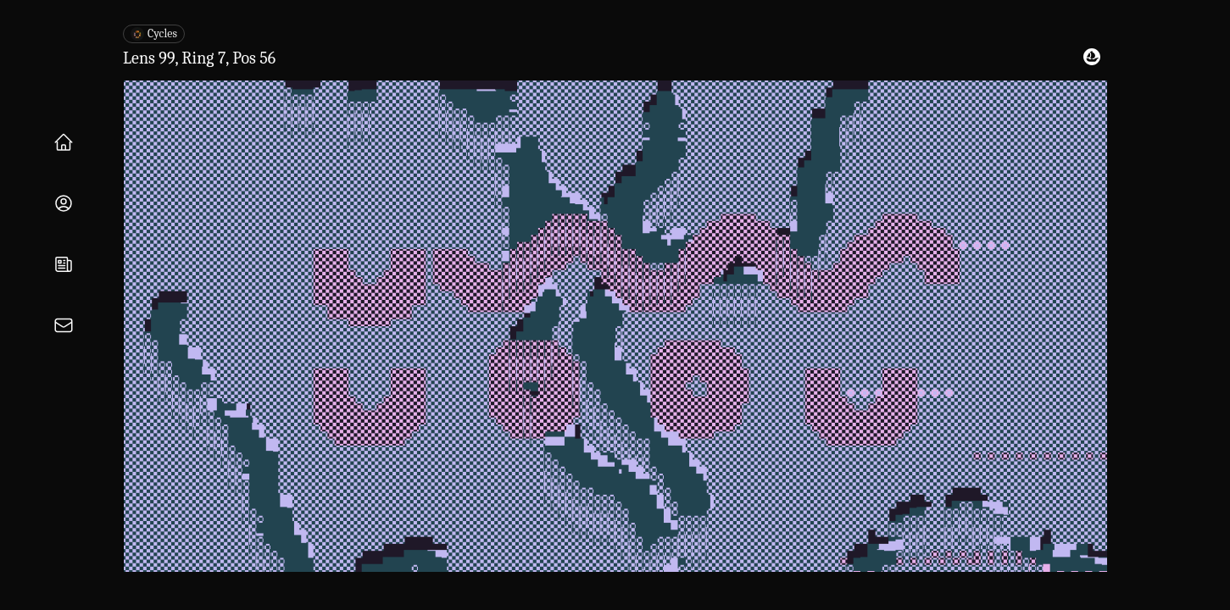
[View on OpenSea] (1091, 56)
